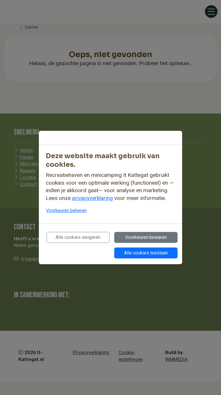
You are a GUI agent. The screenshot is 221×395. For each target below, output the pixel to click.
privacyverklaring (92, 198)
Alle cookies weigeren (78, 237)
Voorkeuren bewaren (146, 237)
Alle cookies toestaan (146, 253)
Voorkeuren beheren (66, 210)
